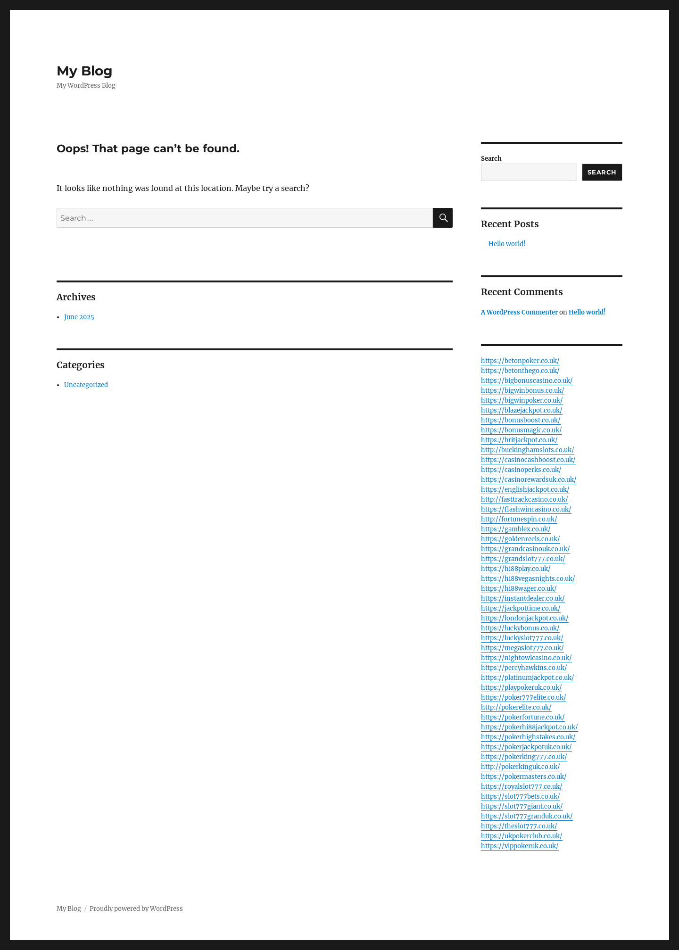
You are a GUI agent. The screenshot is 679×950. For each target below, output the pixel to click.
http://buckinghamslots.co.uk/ (527, 450)
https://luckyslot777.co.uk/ (522, 638)
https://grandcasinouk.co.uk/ (525, 549)
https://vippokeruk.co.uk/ (520, 846)
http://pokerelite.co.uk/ (516, 707)
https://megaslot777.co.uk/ (522, 648)
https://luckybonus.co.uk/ (520, 628)
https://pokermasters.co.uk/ (524, 777)
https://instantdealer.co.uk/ (523, 599)
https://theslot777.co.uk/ (519, 826)
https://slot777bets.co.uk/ (520, 797)
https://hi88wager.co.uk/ (519, 589)
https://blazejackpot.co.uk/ (522, 410)
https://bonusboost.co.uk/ (521, 420)
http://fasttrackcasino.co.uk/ (524, 500)
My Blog (85, 71)
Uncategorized (86, 385)
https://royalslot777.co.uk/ (522, 787)
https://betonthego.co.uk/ (520, 371)
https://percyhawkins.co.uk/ (524, 668)
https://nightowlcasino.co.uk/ (526, 658)
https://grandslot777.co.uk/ (523, 559)
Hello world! (507, 244)
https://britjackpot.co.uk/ (519, 440)
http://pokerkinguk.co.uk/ (520, 767)
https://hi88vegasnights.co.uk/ (528, 579)
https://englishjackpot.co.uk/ (525, 490)
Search (491, 159)
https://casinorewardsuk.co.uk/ (529, 480)
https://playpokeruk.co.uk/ (521, 688)
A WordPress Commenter (519, 312)
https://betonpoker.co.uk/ (520, 361)
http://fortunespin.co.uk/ (519, 519)
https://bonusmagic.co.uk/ (521, 430)
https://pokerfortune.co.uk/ (523, 717)
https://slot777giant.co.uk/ (522, 806)
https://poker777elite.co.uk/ (523, 698)
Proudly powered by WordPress (136, 909)
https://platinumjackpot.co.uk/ (527, 678)
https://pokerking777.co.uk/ (524, 757)
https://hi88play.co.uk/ (516, 569)
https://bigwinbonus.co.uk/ (522, 391)
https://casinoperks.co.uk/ (521, 470)
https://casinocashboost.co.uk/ (528, 460)
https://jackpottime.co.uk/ (521, 608)
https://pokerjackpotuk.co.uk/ (526, 747)
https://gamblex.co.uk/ (516, 529)
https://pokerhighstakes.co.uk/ (528, 737)
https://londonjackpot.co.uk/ (525, 618)
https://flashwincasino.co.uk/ (526, 509)
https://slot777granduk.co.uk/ (527, 816)
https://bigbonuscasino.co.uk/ (527, 381)
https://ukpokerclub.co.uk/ (522, 836)
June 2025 (79, 317)
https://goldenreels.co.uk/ (520, 539)
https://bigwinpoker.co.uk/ (522, 401)
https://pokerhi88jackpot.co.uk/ (529, 727)
